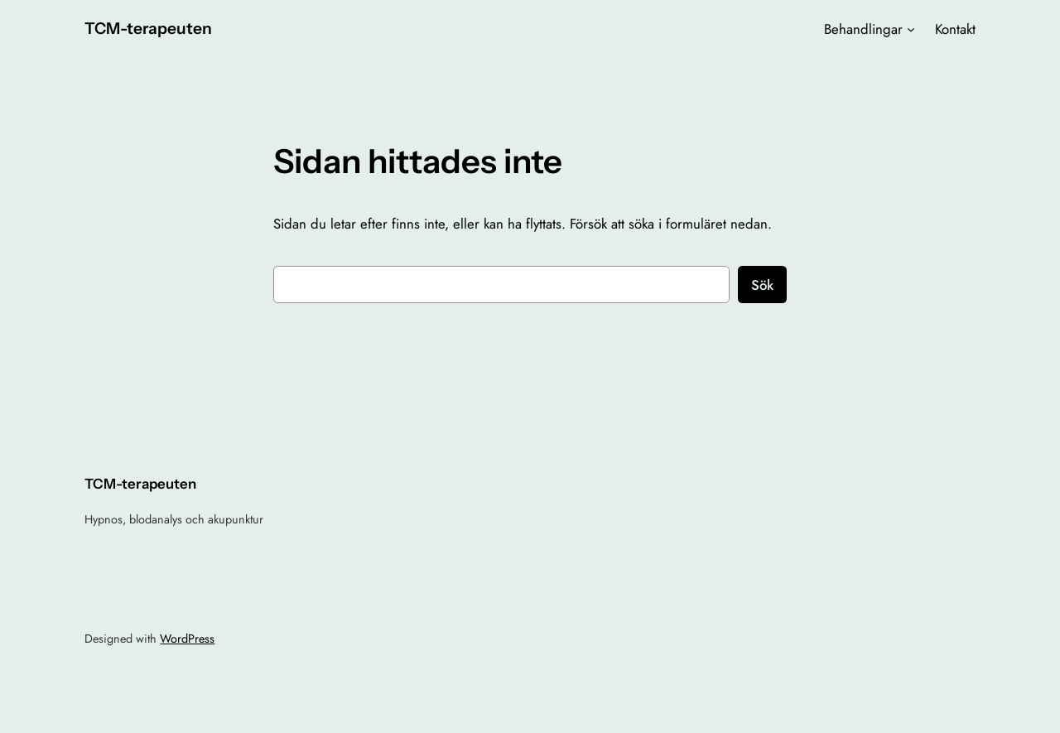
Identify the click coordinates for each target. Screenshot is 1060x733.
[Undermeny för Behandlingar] (911, 29)
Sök (762, 285)
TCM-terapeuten (148, 28)
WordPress (187, 638)
